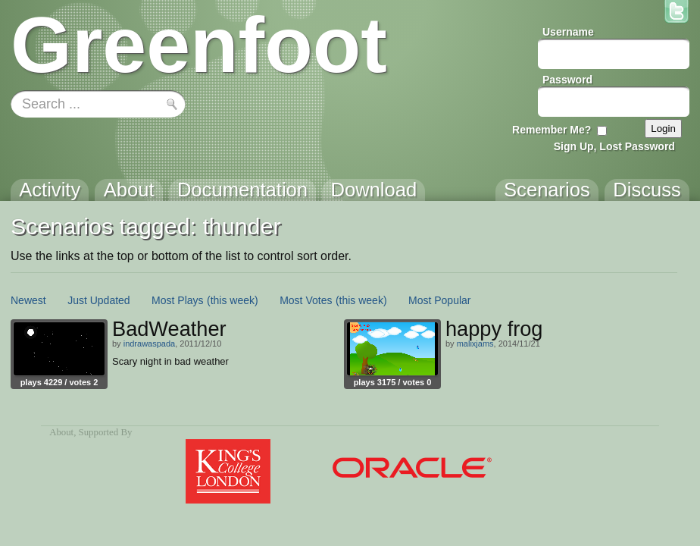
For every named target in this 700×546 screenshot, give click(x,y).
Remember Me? (551, 130)
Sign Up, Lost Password (614, 146)
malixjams (475, 343)
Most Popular (439, 300)
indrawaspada (149, 343)
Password (567, 80)
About (61, 432)
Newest (28, 300)
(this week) (232, 300)
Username (568, 32)
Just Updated (98, 300)
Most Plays (177, 300)
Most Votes (306, 300)
